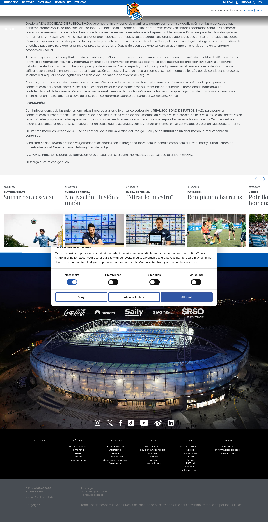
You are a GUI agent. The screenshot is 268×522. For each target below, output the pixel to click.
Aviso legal (87, 488)
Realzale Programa (190, 447)
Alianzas (153, 457)
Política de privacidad (94, 491)
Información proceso (227, 450)
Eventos (80, 2)
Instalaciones (153, 463)
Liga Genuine (78, 460)
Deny (81, 296)
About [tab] (189, 235)
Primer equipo (77, 447)
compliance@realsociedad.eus (106, 82)
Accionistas (190, 453)
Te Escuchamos (190, 470)
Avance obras (228, 453)
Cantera (78, 457)
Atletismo (115, 450)
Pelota (115, 453)
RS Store (28, 2)
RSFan (190, 457)
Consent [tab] (78, 235)
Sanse (77, 453)
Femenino (78, 450)
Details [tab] (134, 235)
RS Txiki (190, 463)
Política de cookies (92, 495)
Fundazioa (11, 2)
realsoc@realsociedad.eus (41, 497)
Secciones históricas (115, 460)
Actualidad (40, 441)
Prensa (153, 460)
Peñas (190, 460)
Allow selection (134, 296)
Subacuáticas (115, 457)
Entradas (44, 2)
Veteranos (115, 463)
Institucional (152, 447)
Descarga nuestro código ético (47, 162)
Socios (190, 450)
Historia (152, 453)
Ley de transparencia (152, 450)
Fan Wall (190, 467)
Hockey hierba (115, 447)
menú (9, 29)
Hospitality (63, 2)
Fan (190, 441)
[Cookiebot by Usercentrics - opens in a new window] (196, 223)
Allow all (187, 296)
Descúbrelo (227, 447)
